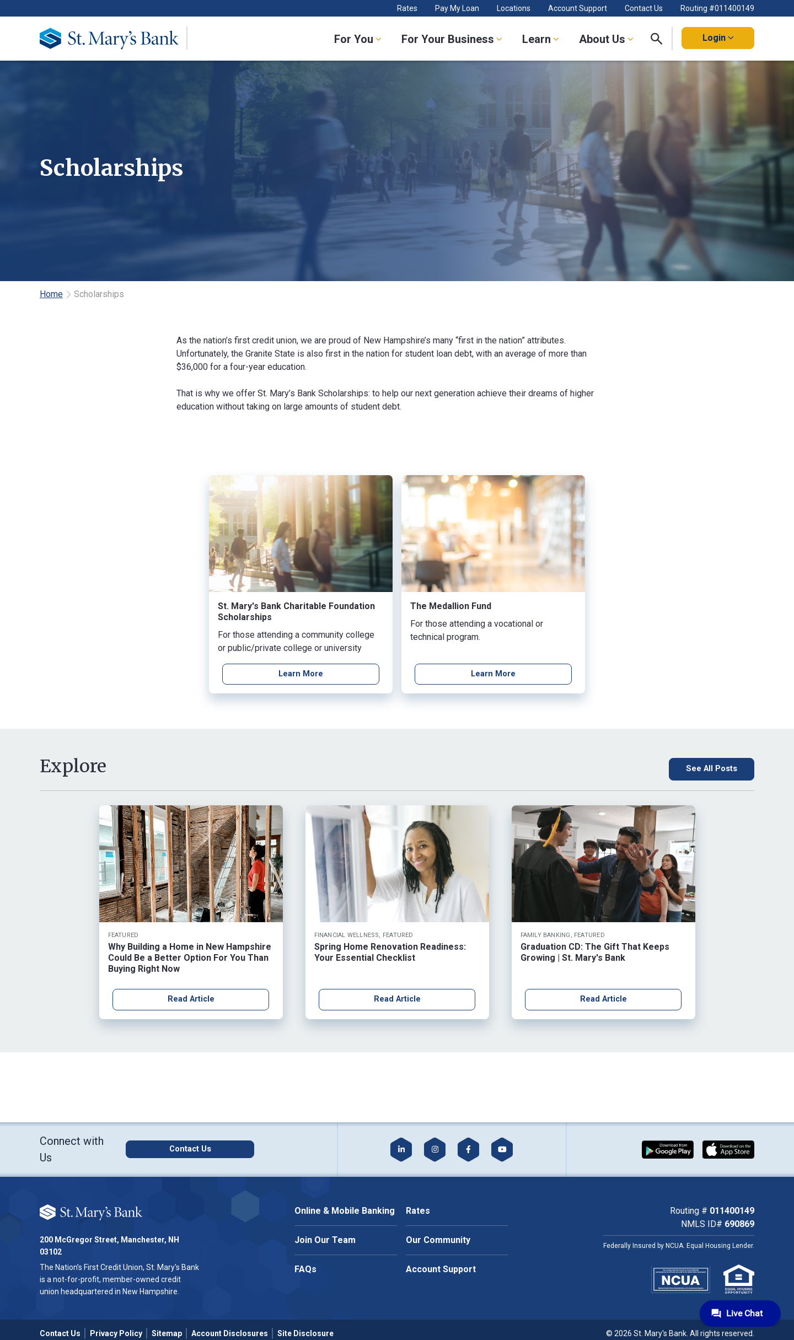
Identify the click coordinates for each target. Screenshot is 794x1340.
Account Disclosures (229, 1333)
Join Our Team (325, 1240)
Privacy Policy (116, 1333)
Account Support (577, 8)
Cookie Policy (125, 1193)
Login (717, 38)
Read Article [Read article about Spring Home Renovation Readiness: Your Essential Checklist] (397, 1000)
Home (51, 294)
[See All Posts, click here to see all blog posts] (690, 770)
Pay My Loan (457, 8)
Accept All (123, 1227)
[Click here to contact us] (214, 1149)
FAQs (305, 1269)
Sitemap (167, 1333)
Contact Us (644, 8)
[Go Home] (117, 38)
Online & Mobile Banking (344, 1211)
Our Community (438, 1240)
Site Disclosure (305, 1333)
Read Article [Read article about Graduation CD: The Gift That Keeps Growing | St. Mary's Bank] (603, 1000)
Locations (513, 8)
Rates (407, 8)
